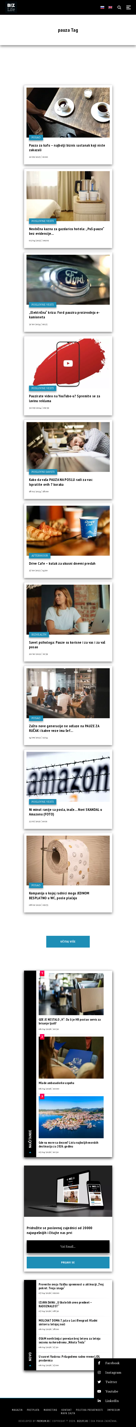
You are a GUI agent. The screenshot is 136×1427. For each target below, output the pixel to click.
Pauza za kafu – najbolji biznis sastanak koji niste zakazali (67, 147)
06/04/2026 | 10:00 (49, 1088)
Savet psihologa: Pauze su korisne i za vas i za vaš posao (67, 644)
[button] (115, 1363)
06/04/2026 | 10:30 (49, 1029)
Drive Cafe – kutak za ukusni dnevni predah (62, 563)
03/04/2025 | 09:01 (39, 240)
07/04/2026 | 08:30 (49, 1311)
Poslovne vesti (43, 221)
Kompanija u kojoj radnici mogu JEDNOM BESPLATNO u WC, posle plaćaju (59, 895)
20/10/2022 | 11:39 (38, 653)
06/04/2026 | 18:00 (49, 1329)
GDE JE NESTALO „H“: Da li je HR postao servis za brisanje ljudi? (70, 1021)
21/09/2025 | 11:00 (38, 156)
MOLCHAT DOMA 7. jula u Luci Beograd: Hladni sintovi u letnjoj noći (68, 1322)
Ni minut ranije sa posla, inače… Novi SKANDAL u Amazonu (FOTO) (65, 812)
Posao (36, 137)
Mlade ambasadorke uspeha (56, 1083)
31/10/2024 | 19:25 (38, 324)
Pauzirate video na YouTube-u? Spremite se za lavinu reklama (64, 398)
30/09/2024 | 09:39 (39, 407)
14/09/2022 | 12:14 (38, 737)
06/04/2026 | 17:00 (49, 1365)
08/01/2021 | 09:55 (38, 904)
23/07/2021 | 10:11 (38, 821)
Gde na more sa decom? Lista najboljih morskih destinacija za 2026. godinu (68, 1144)
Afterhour (40, 555)
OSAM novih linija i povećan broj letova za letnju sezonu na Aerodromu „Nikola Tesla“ (70, 1340)
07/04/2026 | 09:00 (49, 1292)
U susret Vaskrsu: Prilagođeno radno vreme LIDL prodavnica (69, 1358)
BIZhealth (39, 634)
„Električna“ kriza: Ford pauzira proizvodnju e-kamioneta (64, 314)
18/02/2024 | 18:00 (39, 491)
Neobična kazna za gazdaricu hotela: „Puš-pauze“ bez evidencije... (66, 231)
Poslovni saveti (43, 471)
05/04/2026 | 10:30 (49, 1152)
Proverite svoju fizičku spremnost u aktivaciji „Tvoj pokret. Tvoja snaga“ (71, 1286)
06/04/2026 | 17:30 (48, 1347)
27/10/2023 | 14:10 (38, 570)
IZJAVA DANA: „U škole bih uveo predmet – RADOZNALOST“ (65, 1304)
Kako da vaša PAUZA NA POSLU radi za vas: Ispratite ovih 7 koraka (61, 482)
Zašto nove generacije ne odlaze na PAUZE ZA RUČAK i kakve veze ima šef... (64, 728)
